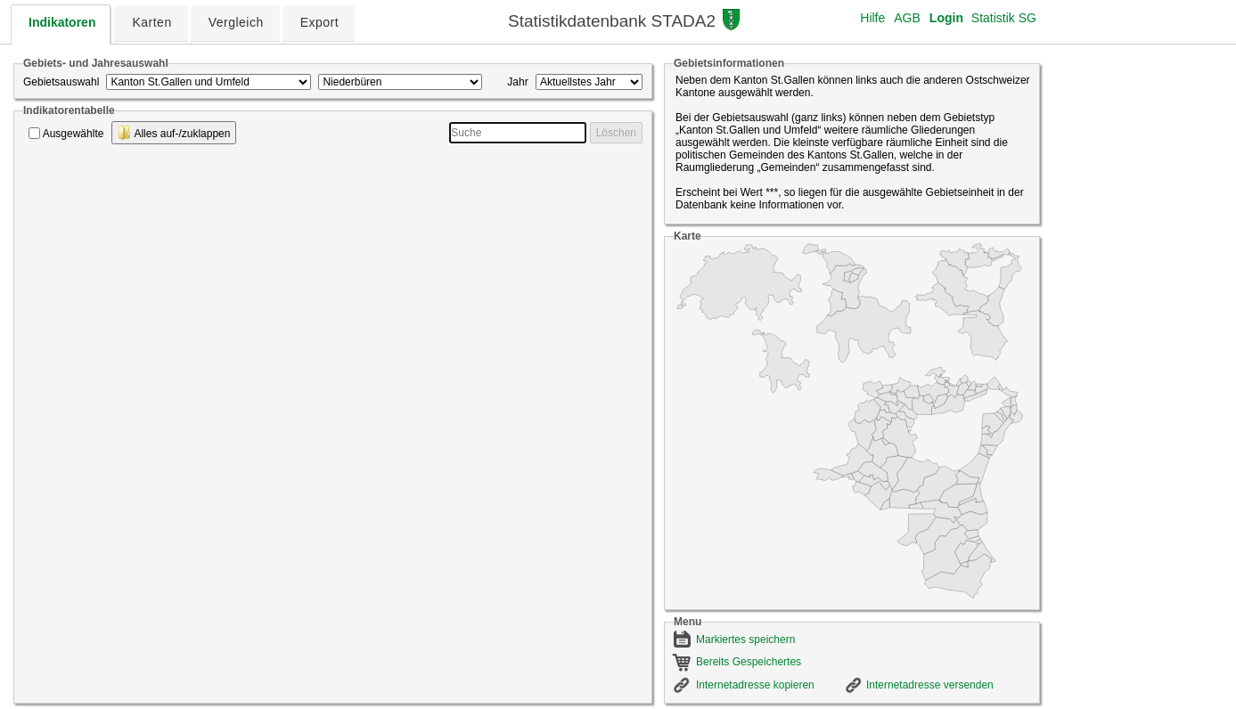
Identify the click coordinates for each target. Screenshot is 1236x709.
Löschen (616, 132)
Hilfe (872, 18)
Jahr (517, 82)
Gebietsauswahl (61, 82)
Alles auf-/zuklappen (174, 133)
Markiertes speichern (745, 639)
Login (946, 18)
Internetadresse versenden (930, 685)
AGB (907, 18)
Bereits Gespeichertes (748, 662)
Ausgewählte (73, 133)
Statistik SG (1003, 18)
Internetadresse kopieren (755, 685)
